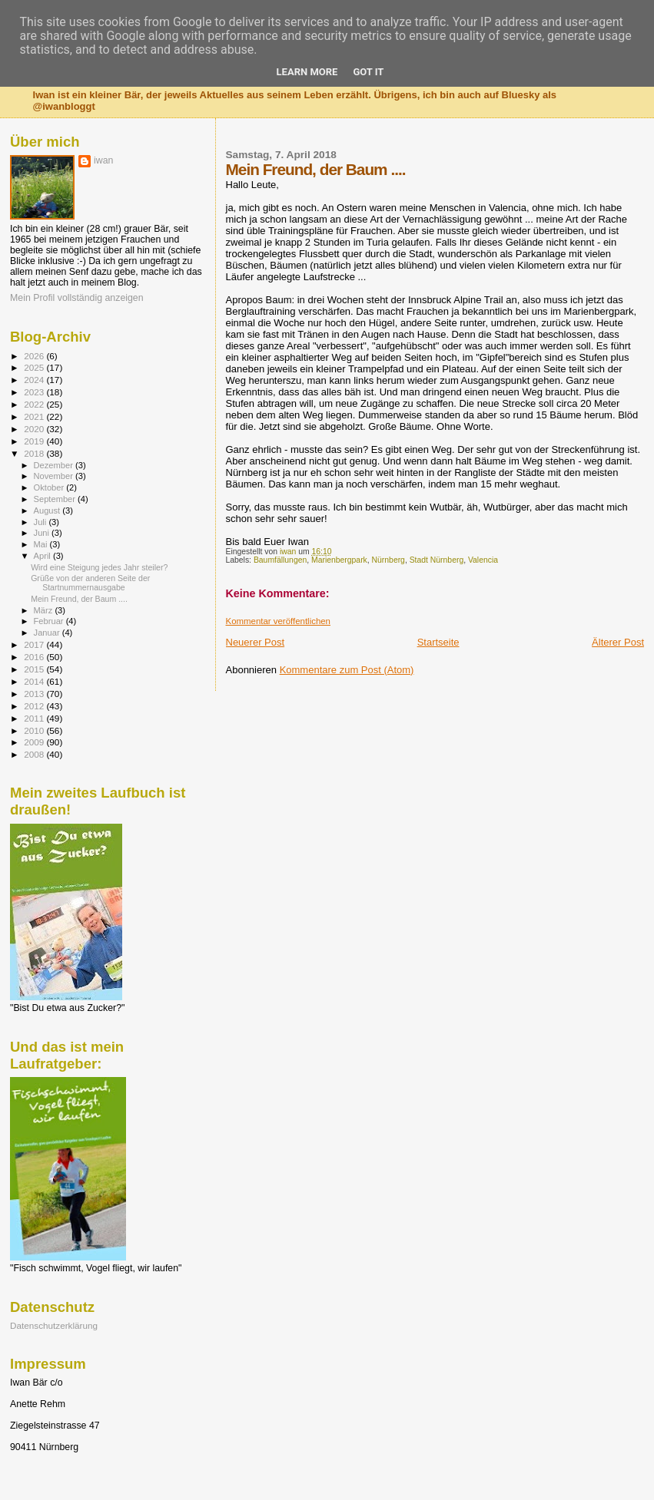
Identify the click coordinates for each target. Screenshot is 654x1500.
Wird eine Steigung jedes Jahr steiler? (99, 567)
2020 (35, 429)
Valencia (483, 560)
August (48, 510)
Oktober (50, 487)
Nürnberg (388, 560)
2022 (35, 404)
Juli (41, 522)
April (43, 555)
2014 (35, 681)
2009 (35, 742)
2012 (35, 706)
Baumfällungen (280, 560)
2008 (35, 754)
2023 (35, 392)
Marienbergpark (339, 560)
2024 (35, 380)
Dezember (54, 465)
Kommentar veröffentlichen (278, 621)
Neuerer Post (255, 642)
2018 (35, 453)
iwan (103, 160)
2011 (35, 718)
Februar (50, 621)
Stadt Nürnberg (436, 560)
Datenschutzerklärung (54, 1325)
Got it (368, 72)
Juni (43, 532)
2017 (35, 644)
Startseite (438, 642)
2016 (35, 657)
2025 (35, 367)
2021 (35, 416)
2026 (35, 356)
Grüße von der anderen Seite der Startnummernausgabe (90, 582)
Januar (48, 632)
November (54, 476)
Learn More (307, 72)
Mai (42, 544)
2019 (35, 441)
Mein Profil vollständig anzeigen (77, 297)
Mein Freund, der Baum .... (79, 598)
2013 (35, 694)
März (44, 610)
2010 (35, 730)
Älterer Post (618, 642)
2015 (35, 669)
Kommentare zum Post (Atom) (347, 670)
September (56, 499)
